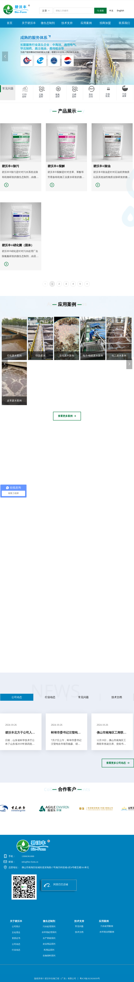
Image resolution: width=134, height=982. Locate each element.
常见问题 (83, 697)
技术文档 (116, 697)
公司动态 (17, 697)
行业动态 (50, 697)
